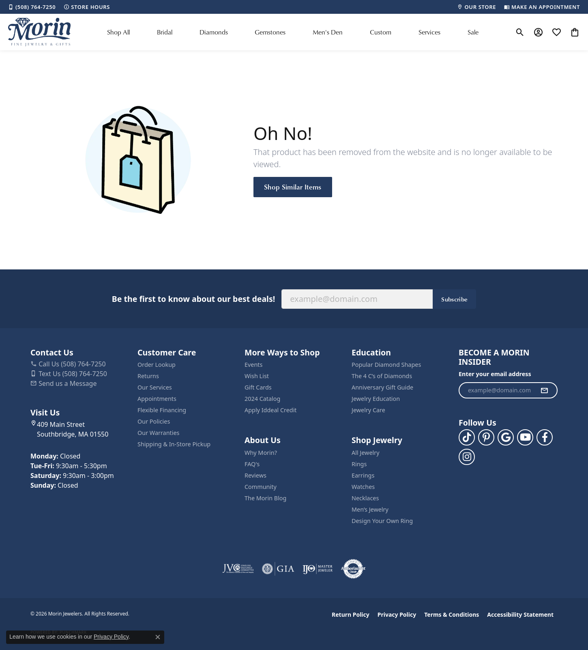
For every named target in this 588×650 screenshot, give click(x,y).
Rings (359, 464)
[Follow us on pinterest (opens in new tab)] (486, 437)
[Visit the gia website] (278, 569)
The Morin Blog (265, 498)
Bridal (164, 32)
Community (261, 487)
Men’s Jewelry (370, 509)
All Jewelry (366, 452)
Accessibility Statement (520, 614)
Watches (363, 487)
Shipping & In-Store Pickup (173, 444)
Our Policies (153, 421)
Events (253, 364)
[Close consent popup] (157, 637)
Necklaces (365, 498)
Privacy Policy (397, 614)
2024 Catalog (262, 398)
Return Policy (350, 614)
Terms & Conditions (451, 614)
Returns (148, 376)
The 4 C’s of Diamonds (382, 376)
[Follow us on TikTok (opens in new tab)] (467, 437)
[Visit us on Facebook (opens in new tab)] (544, 437)
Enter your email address (495, 374)
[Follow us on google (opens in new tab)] (506, 437)
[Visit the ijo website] (318, 569)
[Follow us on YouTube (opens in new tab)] (525, 437)
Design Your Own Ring (382, 521)
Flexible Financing (161, 410)
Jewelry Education (376, 398)
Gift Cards (258, 387)
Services (429, 32)
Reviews (255, 475)
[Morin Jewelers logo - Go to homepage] (39, 32)
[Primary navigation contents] (293, 32)
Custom (380, 32)
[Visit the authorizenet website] (353, 569)
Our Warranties (158, 433)
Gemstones (270, 32)
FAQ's (252, 464)
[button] (520, 32)
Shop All (118, 32)
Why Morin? (261, 452)
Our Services (154, 387)
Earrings (363, 475)
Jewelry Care (368, 410)
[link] (32, 7)
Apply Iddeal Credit (271, 410)
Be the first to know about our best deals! (193, 298)
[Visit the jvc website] (238, 569)
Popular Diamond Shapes (386, 364)
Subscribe (454, 299)
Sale (473, 32)
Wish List (257, 376)
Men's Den (328, 32)
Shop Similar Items (293, 187)
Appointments (156, 398)
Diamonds (214, 32)
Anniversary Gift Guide (382, 387)
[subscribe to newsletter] (544, 390)
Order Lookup (156, 364)
